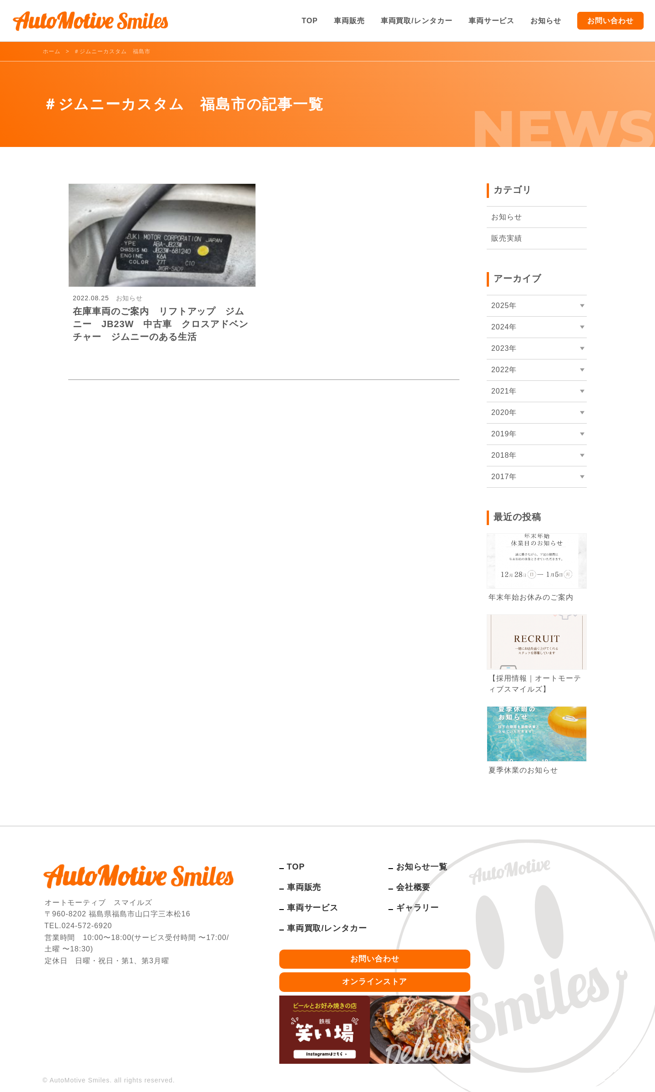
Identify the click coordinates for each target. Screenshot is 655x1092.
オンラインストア (375, 981)
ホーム (51, 51)
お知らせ (545, 21)
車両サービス (492, 21)
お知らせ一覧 (422, 866)
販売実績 (506, 238)
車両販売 (349, 21)
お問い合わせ (610, 21)
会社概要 (413, 887)
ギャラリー (417, 907)
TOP (309, 21)
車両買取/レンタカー (417, 21)
